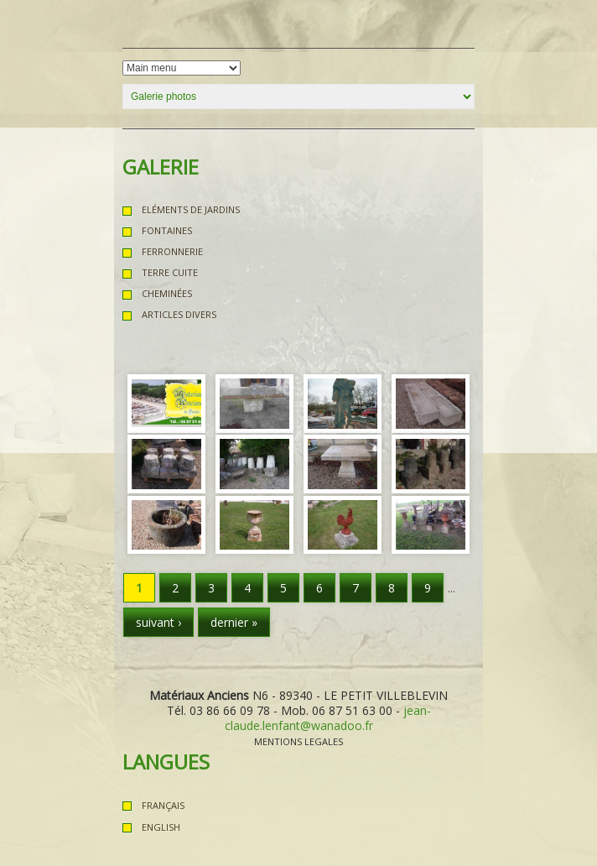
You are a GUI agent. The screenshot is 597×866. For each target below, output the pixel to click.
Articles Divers (179, 314)
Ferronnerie (172, 251)
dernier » (233, 622)
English (161, 827)
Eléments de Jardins (191, 209)
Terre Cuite (170, 272)
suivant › (158, 622)
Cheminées (167, 293)
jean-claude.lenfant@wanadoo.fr (328, 717)
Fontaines (167, 230)
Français (163, 805)
